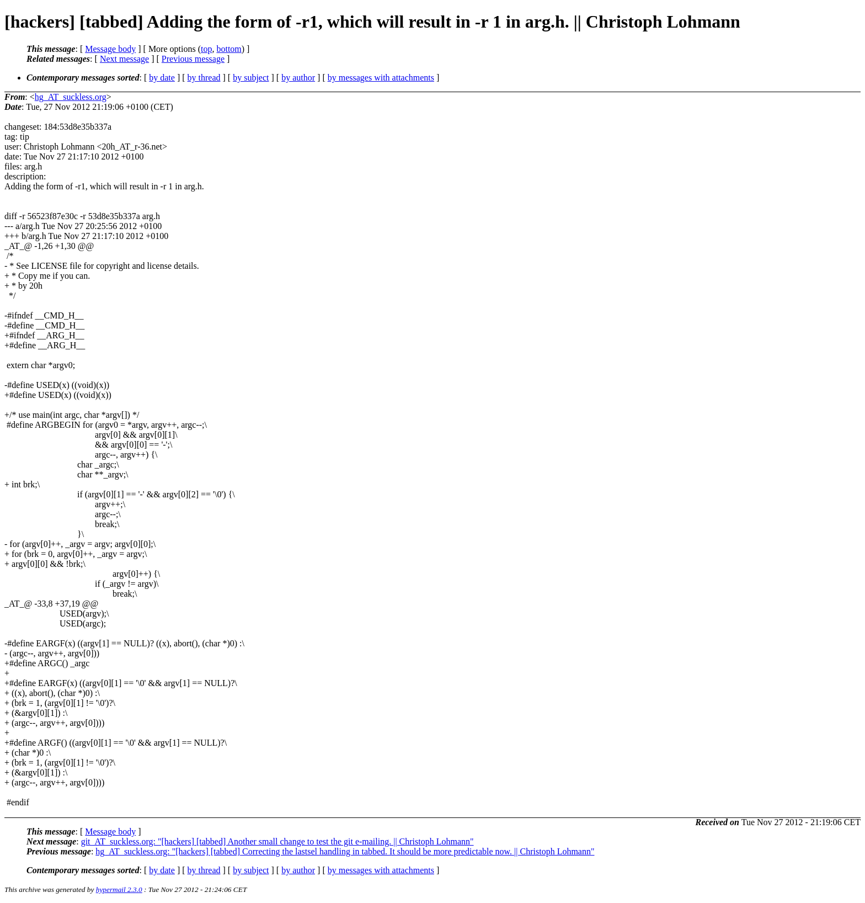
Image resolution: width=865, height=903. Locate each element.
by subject (251, 77)
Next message (124, 58)
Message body (110, 49)
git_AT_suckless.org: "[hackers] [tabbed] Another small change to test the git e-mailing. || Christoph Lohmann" (277, 841)
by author (298, 77)
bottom (228, 49)
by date (162, 77)
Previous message (193, 58)
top (206, 49)
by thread (204, 77)
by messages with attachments (381, 77)
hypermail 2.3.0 (119, 889)
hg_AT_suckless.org (70, 97)
